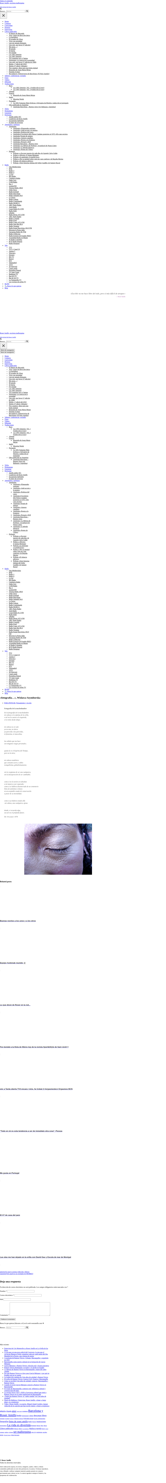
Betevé (11, 259)
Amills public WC (15, 117)
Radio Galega (13, 199)
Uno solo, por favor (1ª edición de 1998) (22, 62)
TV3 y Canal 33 (14, 249)
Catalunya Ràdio (14, 178)
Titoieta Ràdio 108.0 (16, 188)
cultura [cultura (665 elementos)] (31, 1418)
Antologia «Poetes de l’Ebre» (23, 149)
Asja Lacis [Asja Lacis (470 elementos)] (19, 1414)
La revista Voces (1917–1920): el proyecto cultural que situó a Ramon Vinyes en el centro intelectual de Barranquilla (25, 1396)
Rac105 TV (13, 276)
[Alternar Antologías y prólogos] (36, 480)
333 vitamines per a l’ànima (18, 58)
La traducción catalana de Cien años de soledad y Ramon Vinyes (26, 1380)
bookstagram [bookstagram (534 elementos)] (25, 1418)
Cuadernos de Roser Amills (18, 119)
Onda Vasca (13, 190)
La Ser (11, 174)
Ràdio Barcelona (14, 194)
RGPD (7, 284)
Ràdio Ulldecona (14, 234)
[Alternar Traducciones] (36, 425)
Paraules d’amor (14, 72)
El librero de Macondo (16, 33)
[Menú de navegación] (7, 350)
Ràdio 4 (11, 172)
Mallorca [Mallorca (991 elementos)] (32, 1431)
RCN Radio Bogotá (15, 241)
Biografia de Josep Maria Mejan (20, 70)
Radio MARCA (14, 203)
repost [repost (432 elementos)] (46, 1431)
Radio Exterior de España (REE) (20, 236)
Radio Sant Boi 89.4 (16, 224)
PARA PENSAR (9, 703)
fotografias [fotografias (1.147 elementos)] (4, 1424)
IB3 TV (11, 257)
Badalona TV (13, 274)
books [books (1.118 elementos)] (19, 1418)
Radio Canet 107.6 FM (16, 222)
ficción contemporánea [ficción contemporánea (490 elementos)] (39, 1421)
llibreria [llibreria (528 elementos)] (16, 1431)
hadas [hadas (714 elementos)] (30, 1424)
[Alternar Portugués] (36, 448)
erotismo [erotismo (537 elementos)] (2, 1421)
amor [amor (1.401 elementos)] (14, 1413)
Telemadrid (13, 263)
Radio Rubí (13, 211)
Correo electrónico (7, 1295)
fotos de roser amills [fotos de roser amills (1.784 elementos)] (18, 1424)
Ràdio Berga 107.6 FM (16, 215)
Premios (7, 27)
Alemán (11, 91)
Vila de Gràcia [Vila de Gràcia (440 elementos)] (7, 1437)
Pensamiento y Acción (23, 703)
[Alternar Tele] (36, 651)
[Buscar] (1, 9)
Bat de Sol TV (14, 278)
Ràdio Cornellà (14, 218)
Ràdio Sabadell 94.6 (16, 195)
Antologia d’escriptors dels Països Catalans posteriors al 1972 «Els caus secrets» (40, 134)
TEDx (7, 109)
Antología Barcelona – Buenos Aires (25, 144)
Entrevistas (8, 29)
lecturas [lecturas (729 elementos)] (33, 1428)
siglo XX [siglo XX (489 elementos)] (33, 1435)
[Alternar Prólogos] (36, 534)
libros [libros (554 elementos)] (45, 1428)
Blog (6, 288)
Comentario (4, 1318)
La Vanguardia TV (15, 280)
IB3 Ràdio (12, 176)
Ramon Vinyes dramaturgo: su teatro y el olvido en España (24, 1370)
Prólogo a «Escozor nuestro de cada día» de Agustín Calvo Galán (35, 153)
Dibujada (8, 82)
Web (1, 1299)
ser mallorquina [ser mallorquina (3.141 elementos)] (22, 1434)
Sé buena (12, 51)
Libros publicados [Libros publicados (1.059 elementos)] (7, 1431)
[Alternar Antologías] (36, 482)
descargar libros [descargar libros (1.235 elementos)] (40, 1418)
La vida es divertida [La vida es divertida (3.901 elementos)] (19, 1427)
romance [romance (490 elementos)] (2, 1435)
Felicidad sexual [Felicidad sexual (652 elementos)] (28, 1421)
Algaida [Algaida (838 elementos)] (8, 1414)
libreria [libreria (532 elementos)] (38, 1428)
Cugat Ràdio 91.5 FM (16, 209)
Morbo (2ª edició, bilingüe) (18, 66)
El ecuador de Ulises (16, 39)
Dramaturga (9, 111)
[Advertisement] (83, 337)
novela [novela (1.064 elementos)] (38, 1431)
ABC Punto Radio (15, 205)
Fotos (6, 78)
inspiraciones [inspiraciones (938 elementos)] (41, 1424)
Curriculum (8, 25)
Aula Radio (13, 207)
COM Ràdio (13, 182)
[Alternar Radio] (36, 569)
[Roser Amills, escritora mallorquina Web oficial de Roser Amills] (83, 5)
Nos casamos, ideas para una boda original (23, 68)
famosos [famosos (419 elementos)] (12, 1421)
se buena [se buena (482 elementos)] (11, 1435)
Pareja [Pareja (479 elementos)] (43, 1431)
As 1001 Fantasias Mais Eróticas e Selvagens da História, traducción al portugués (40, 103)
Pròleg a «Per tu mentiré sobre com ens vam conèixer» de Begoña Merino (38, 159)
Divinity (12, 255)
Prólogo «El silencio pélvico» (23, 161)
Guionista (8, 113)
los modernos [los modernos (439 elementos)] (26, 1431)
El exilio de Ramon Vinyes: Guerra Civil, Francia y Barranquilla (26, 1382)
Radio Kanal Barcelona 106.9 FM (20, 228)
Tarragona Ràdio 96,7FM (17, 232)
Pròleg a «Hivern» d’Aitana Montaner (26, 155)
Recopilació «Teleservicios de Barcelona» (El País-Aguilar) (29, 74)
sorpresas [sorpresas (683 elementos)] (39, 1435)
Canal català (13, 268)
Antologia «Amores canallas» (23, 138)
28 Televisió (13, 266)
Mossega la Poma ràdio (17, 230)
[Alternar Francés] (36, 438)
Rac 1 (11, 184)
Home (7, 21)
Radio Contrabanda (15, 201)
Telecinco (12, 253)
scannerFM (13, 186)
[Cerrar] (3, 15)
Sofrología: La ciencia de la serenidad (22, 60)
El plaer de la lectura (16, 122)
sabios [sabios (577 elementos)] (6, 1435)
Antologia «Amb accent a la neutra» (25, 130)
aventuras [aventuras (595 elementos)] (25, 1414)
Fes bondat (12, 53)
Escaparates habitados (16, 121)
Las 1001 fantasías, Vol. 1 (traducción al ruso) (28, 88)
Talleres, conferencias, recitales (15, 76)
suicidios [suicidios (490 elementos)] (45, 1435)
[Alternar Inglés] (36, 444)
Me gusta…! (13, 47)
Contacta (8, 23)
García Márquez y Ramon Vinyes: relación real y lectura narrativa (26, 1368)
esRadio (11, 213)
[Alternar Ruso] (36, 427)
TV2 (10, 247)
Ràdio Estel (13, 220)
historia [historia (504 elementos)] (34, 1424)
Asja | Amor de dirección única (19, 35)
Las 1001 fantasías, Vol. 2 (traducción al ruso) (28, 89)
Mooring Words (18, 99)
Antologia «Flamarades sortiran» (24, 128)
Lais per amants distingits (17, 43)
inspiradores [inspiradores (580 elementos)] (3, 1428)
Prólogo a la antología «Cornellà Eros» (26, 157)
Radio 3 (11, 171)
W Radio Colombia (15, 240)
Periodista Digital (15, 270)
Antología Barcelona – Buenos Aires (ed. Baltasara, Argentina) (34, 107)
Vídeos (7, 80)
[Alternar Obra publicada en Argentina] (36, 457)
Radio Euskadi (14, 192)
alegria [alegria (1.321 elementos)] (3, 1413)
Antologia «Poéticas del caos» (23, 132)
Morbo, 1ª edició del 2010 (18, 64)
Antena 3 (12, 251)
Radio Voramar (14, 226)
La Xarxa (12, 197)
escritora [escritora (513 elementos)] (7, 1421)
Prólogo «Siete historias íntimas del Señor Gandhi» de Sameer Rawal (36, 163)
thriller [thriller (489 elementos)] (1, 1437)
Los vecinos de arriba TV (17, 282)
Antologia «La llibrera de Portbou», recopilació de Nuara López (35, 146)
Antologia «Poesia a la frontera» (24, 140)
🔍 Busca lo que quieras (13, 286)
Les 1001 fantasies (15, 56)
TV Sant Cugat (14, 272)
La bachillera (13, 37)
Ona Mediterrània (15, 167)
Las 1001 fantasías (15, 54)
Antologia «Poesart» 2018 (22, 142)
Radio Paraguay (14, 243)
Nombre (3, 1291)
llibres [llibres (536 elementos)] (20, 1431)
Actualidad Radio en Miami (18, 238)
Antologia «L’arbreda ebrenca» (23, 147)
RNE (10, 169)
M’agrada (12, 49)
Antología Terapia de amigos (23, 136)
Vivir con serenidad (15, 41)
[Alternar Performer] (36, 471)
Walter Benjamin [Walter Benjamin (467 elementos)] (15, 1437)
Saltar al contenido (6, 1)
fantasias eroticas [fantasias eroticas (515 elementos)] (18, 1421)
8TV (10, 261)
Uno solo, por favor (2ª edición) (19, 45)
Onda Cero (12, 180)
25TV (11, 265)
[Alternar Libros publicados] (36, 366)
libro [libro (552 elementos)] (42, 1428)
